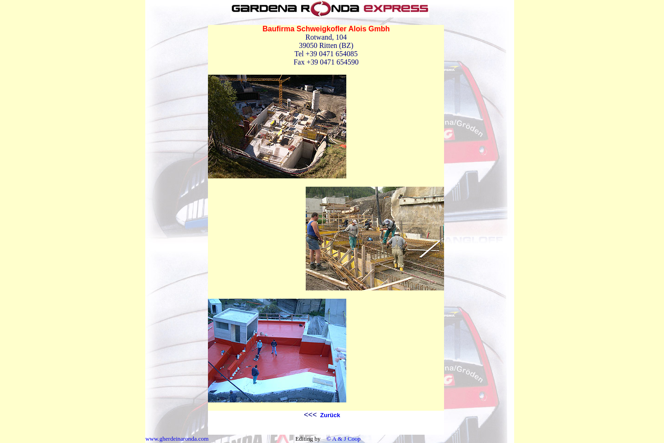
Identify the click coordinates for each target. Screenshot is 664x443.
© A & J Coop (343, 438)
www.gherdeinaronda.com (176, 438)
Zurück (329, 415)
